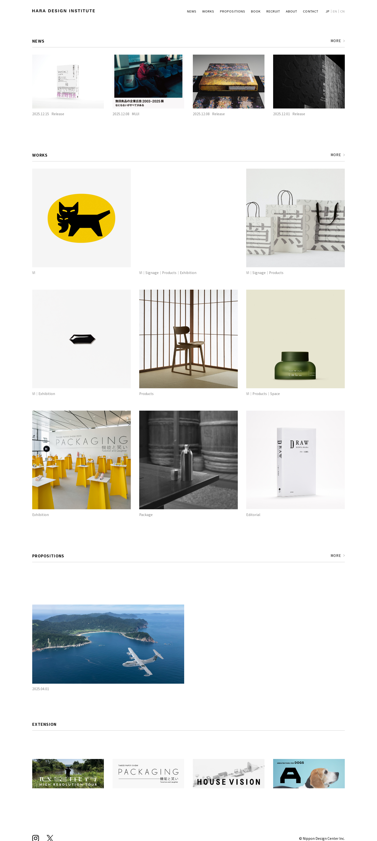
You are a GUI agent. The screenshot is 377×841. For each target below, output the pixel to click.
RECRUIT (266, 11)
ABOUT (286, 11)
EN (334, 11)
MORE (334, 41)
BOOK (246, 11)
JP (326, 11)
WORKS (195, 11)
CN (342, 11)
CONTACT (308, 11)
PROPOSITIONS (221, 11)
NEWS (178, 11)
